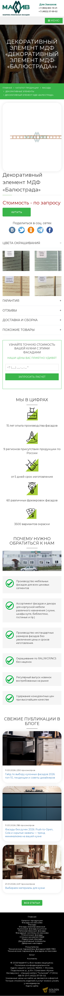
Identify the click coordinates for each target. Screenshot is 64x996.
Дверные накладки (32, 943)
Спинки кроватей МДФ (32, 937)
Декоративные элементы (32, 941)
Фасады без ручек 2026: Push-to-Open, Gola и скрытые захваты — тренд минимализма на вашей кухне (29, 833)
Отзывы (10, 310)
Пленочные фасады (32, 935)
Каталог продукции (32, 920)
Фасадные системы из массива (32, 933)
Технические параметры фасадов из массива (32, 951)
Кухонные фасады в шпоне (32, 929)
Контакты (32, 958)
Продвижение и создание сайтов (50, 990)
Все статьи (32, 902)
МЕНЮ (53, 20)
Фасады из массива (32, 922)
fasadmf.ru (23, 963)
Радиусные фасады (32, 939)
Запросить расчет (32, 376)
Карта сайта (32, 986)
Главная (32, 917)
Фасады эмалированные (32, 927)
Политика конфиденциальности (32, 965)
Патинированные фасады (32, 931)
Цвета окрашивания (21, 243)
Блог (32, 955)
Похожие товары (19, 330)
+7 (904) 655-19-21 (48, 7)
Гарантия (11, 301)
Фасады (32, 924)
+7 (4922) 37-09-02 (48, 11)
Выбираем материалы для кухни (25, 887)
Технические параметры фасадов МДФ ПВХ (32, 949)
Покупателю (32, 947)
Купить (16, 212)
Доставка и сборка (20, 320)
